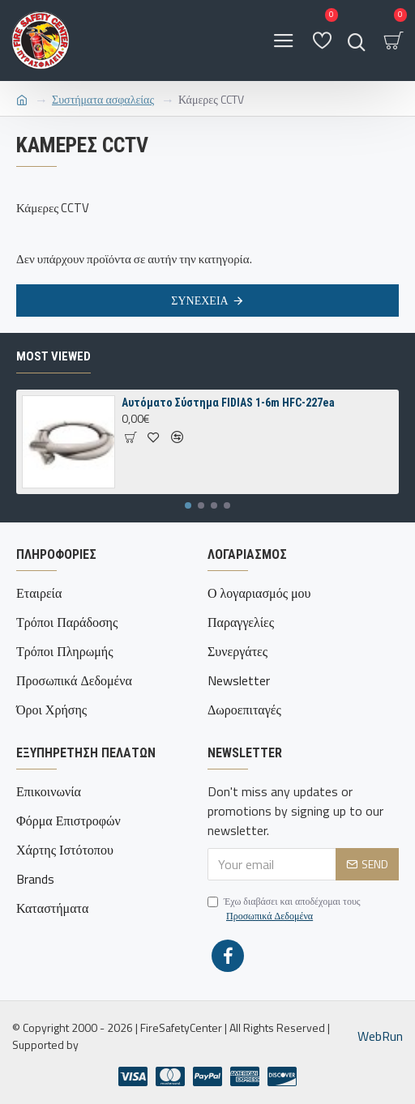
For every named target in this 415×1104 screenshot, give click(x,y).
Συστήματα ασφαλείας (103, 99)
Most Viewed (53, 356)
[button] (188, 505)
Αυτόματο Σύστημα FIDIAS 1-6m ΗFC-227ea (228, 402)
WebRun (380, 1036)
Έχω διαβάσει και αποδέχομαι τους (284, 908)
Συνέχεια (199, 300)
